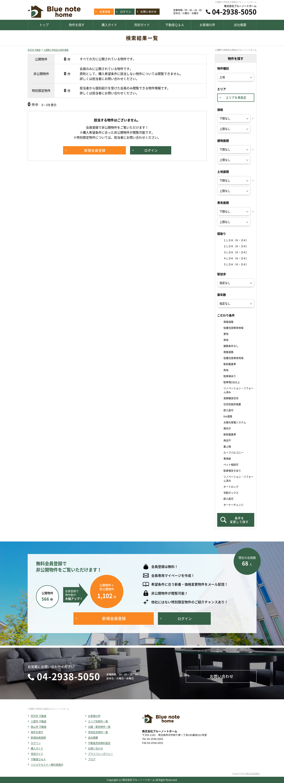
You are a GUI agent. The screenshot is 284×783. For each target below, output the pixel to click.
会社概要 (93, 737)
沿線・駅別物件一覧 (99, 727)
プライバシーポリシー (100, 754)
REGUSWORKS (253, 773)
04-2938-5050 (234, 11)
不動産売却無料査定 (99, 743)
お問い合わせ (95, 748)
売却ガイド (37, 754)
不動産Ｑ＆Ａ (38, 759)
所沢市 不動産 (34, 49)
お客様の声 (94, 716)
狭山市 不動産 (38, 727)
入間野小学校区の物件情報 (55, 49)
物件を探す (37, 732)
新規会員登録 (38, 737)
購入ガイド (37, 748)
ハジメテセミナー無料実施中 (47, 765)
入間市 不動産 (38, 721)
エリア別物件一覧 (98, 721)
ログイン (36, 743)
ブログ (91, 759)
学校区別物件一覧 (98, 732)
